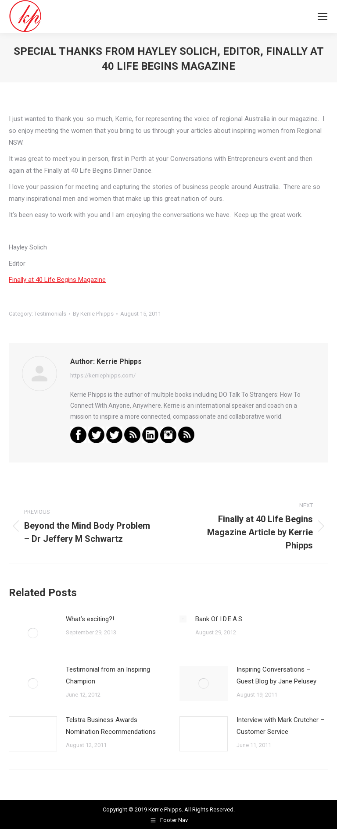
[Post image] (33, 633)
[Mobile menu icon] (322, 16)
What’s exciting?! (90, 619)
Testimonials (50, 313)
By (93, 313)
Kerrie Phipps (165, 809)
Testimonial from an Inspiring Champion (108, 675)
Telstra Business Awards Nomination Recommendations (111, 726)
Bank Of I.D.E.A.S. (219, 619)
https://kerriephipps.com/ (103, 375)
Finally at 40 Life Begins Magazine (57, 280)
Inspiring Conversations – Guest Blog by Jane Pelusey (276, 675)
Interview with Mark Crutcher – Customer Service (280, 726)
